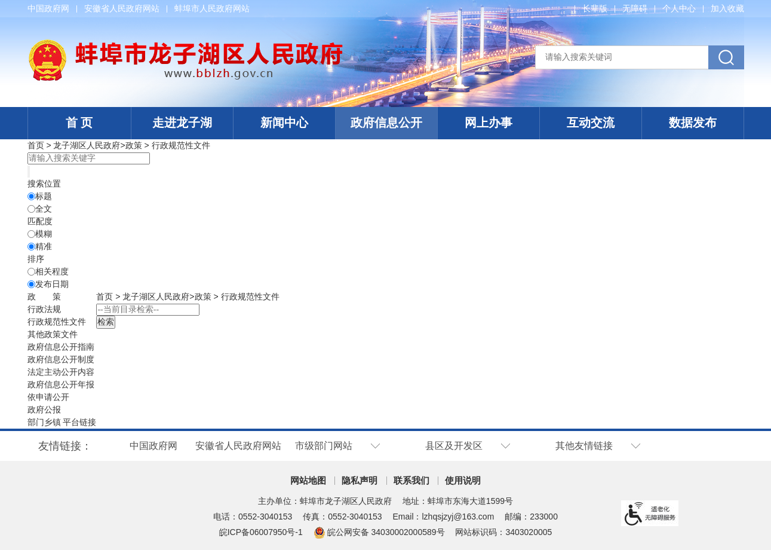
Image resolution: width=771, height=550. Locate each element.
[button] (594, 8)
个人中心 (679, 8)
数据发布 (693, 122)
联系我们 (411, 480)
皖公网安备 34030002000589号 (379, 532)
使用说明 (463, 480)
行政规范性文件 (181, 145)
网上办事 (488, 122)
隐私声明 (359, 480)
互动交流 (591, 122)
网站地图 (308, 480)
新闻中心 (284, 122)
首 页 (79, 122)
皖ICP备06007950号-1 (261, 532)
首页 (35, 145)
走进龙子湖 (182, 122)
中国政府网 (48, 8)
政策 (133, 145)
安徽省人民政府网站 (121, 8)
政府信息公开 (386, 122)
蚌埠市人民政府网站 (212, 8)
